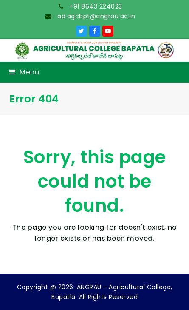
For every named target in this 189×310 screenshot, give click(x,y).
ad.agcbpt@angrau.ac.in (95, 16)
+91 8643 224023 (95, 6)
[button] (24, 72)
